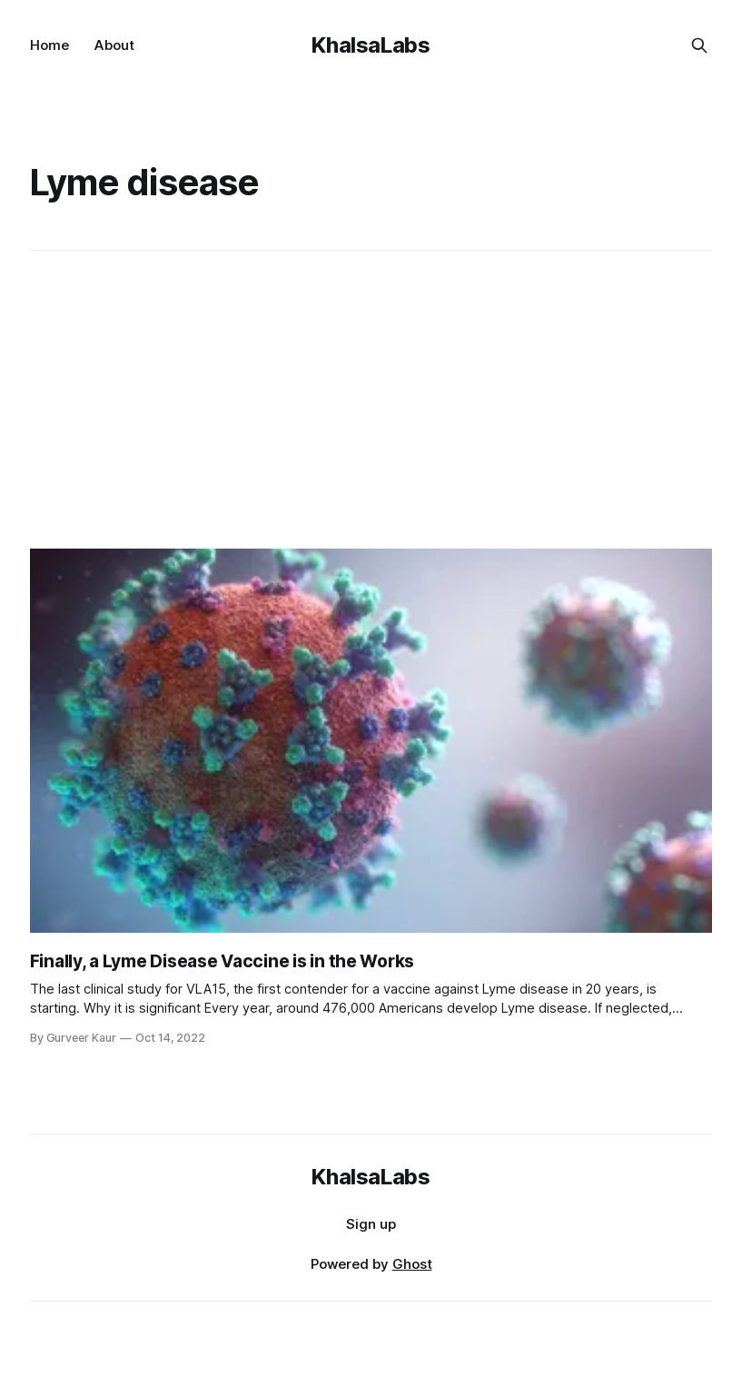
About (114, 45)
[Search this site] (699, 45)
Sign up (371, 1224)
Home (49, 45)
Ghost (412, 1263)
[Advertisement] (374, 399)
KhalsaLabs (371, 45)
